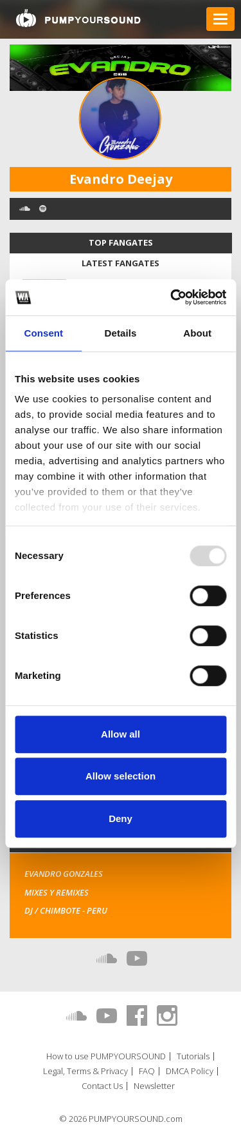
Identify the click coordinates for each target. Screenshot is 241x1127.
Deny (120, 818)
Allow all (120, 734)
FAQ (147, 1071)
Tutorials (193, 1056)
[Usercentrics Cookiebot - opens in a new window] (171, 297)
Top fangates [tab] (121, 242)
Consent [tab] (43, 333)
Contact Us (102, 1086)
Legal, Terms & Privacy (85, 1071)
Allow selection (120, 775)
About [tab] (197, 333)
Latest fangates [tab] (120, 263)
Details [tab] (121, 333)
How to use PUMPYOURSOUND (106, 1056)
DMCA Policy (189, 1071)
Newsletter (154, 1086)
